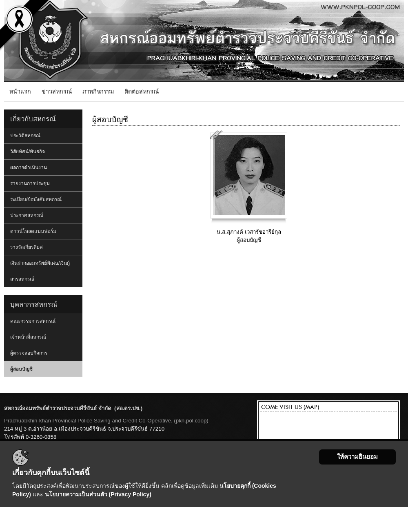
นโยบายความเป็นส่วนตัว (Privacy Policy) (98, 494)
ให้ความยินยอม (357, 456)
